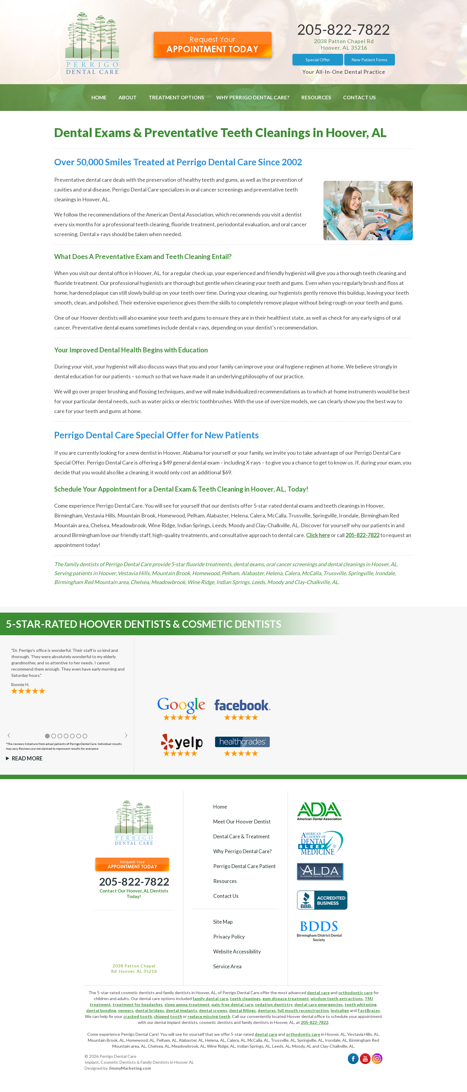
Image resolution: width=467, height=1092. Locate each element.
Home (99, 97)
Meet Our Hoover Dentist (242, 821)
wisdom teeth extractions (337, 998)
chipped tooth (168, 1016)
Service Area (227, 966)
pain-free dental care (232, 1004)
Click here (318, 535)
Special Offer (318, 59)
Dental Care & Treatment (241, 836)
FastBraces (369, 1010)
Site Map (223, 922)
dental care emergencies (318, 1004)
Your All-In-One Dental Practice (343, 71)
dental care (318, 992)
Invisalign (340, 1010)
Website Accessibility (237, 951)
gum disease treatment (285, 998)
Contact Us (359, 97)
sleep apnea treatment (187, 1004)
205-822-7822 (343, 29)
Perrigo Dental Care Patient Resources (244, 873)
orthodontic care (355, 992)
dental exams (119, 327)
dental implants (181, 1010)
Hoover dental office (306, 1016)
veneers (125, 1010)
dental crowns (213, 1010)
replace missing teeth (209, 1016)
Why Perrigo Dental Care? (252, 97)
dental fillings (242, 1010)
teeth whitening (360, 1004)
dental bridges (149, 1010)
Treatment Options (176, 97)
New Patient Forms (369, 59)
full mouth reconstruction (303, 1010)
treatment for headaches (138, 1004)
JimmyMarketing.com (130, 1068)
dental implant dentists (175, 1022)
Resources (316, 97)
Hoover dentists (99, 317)
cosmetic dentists (216, 1022)
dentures (267, 1010)
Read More (27, 758)
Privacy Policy (229, 936)
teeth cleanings (245, 998)
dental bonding (101, 1010)
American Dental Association (179, 214)
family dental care (210, 998)
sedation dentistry (273, 1004)
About (128, 97)
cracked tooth (137, 1016)
